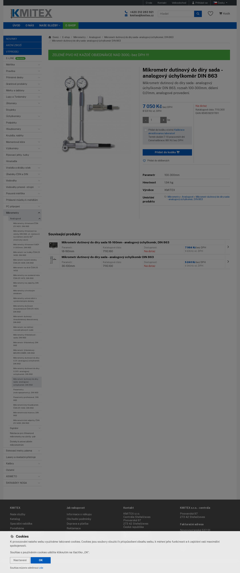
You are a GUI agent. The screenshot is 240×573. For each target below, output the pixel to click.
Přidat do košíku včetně (169, 135)
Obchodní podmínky (79, 519)
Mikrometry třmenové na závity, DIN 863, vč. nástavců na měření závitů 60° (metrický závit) (26, 235)
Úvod (16, 25)
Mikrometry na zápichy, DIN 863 (25, 284)
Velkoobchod (179, 2)
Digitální (14, 428)
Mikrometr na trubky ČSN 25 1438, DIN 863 (26, 253)
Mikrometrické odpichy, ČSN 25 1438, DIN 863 (26, 421)
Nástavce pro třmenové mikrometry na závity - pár (23, 435)
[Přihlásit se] (199, 3)
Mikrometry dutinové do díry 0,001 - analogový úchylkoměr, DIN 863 (26, 371)
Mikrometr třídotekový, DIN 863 (25, 344)
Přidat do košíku (167, 152)
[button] (39, 64)
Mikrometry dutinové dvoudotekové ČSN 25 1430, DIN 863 (26, 309)
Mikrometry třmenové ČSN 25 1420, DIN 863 (25, 224)
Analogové (15, 218)
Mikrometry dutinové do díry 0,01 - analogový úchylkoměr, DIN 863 (26, 361)
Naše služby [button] (48, 25)
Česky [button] (219, 2)
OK (41, 560)
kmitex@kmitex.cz (142, 15)
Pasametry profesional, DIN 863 (25, 398)
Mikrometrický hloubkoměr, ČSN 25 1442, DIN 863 (26, 406)
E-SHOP (71, 25)
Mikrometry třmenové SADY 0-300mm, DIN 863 (26, 246)
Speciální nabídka (21, 523)
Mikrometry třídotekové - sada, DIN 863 (24, 336)
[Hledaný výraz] (176, 14)
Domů (53, 37)
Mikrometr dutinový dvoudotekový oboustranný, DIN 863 (25, 319)
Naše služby (17, 514)
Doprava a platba (77, 523)
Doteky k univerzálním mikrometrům (21, 443)
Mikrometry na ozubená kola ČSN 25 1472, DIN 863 (26, 276)
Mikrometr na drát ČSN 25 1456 (25, 269)
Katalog (15, 519)
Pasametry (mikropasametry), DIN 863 (25, 391)
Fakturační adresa (192, 524)
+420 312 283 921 (142, 12)
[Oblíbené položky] (210, 14)
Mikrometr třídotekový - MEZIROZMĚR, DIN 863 (24, 351)
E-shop (66, 37)
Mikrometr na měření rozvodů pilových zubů (23, 328)
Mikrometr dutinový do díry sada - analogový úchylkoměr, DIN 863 (25, 382)
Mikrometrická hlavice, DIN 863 (26, 414)
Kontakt (162, 2)
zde (41, 567)
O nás (149, 2)
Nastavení (20, 560)
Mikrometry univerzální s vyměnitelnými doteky (24, 299)
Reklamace (74, 528)
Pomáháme (17, 528)
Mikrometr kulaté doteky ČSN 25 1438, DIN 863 (25, 261)
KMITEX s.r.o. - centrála (195, 507)
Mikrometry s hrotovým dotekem (24, 292)
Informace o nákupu (79, 514)
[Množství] (154, 120)
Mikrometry (79, 37)
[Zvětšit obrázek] (92, 110)
